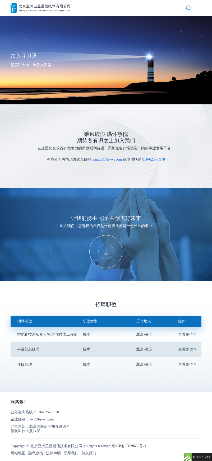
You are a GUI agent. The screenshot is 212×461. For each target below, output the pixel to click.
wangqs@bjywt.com (106, 159)
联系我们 (71, 453)
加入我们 (88, 453)
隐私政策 (35, 453)
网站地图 (18, 453)
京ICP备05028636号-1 (129, 446)
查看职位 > (187, 334)
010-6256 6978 (153, 159)
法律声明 (53, 453)
